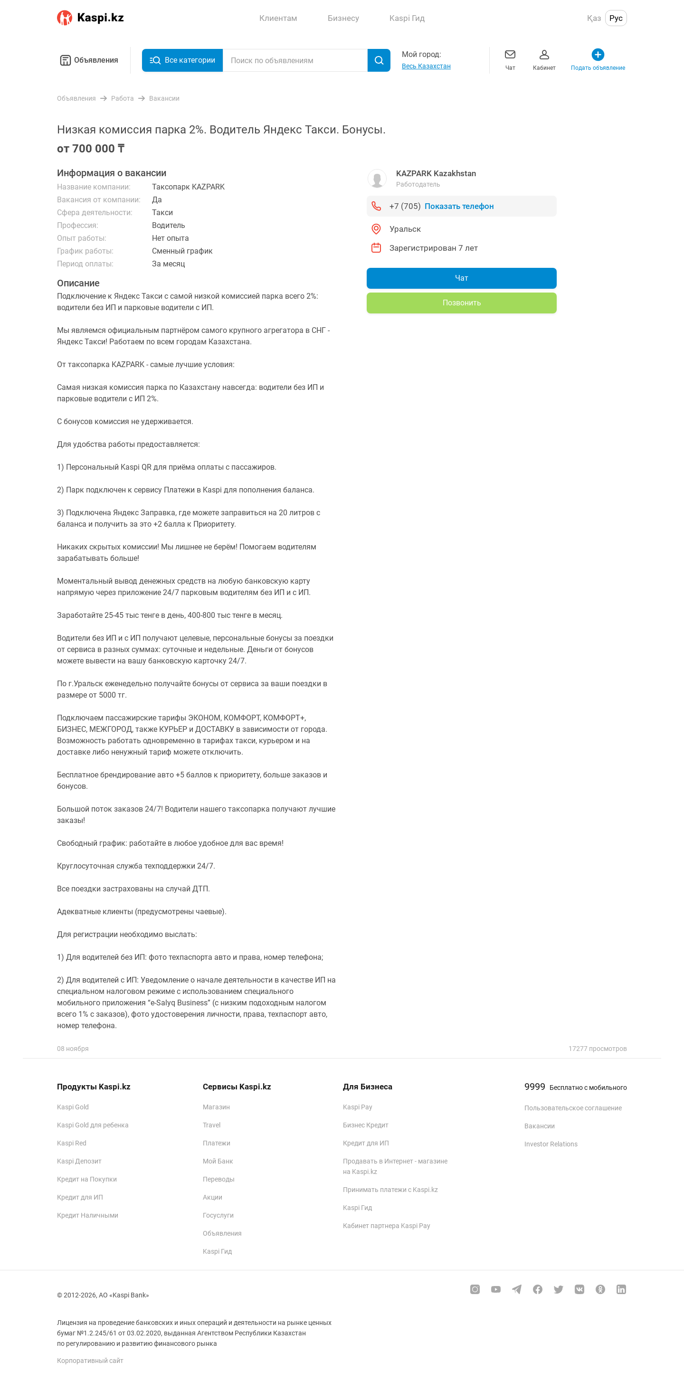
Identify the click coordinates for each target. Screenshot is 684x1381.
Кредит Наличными (87, 1215)
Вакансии (539, 1126)
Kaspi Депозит (79, 1161)
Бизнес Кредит (366, 1125)
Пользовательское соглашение (573, 1108)
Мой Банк (218, 1161)
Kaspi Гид (217, 1251)
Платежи (216, 1143)
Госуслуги (218, 1215)
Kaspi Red (71, 1143)
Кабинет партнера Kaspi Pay (386, 1226)
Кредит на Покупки (87, 1179)
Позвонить (462, 302)
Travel (211, 1125)
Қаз (594, 18)
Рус (616, 18)
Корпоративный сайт (90, 1360)
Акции (212, 1197)
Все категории (182, 60)
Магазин (216, 1107)
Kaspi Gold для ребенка (93, 1125)
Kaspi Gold (73, 1107)
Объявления (87, 60)
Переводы (219, 1179)
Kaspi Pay (357, 1107)
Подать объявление (598, 59)
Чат (510, 59)
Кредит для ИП (80, 1197)
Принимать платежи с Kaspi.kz (390, 1189)
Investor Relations (551, 1144)
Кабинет (544, 59)
